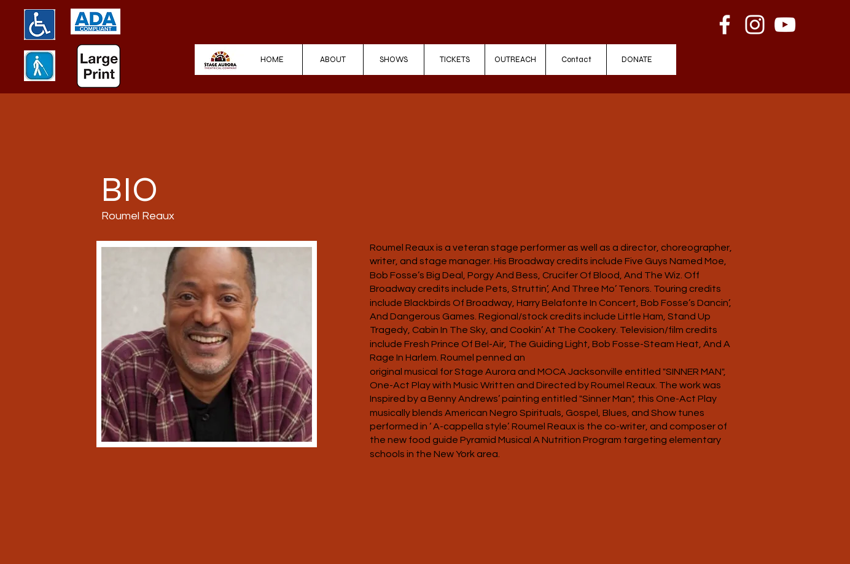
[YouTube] (785, 24)
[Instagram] (755, 24)
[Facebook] (725, 24)
